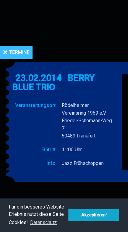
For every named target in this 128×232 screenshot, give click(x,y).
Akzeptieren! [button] (94, 215)
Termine (19, 52)
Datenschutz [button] (43, 222)
